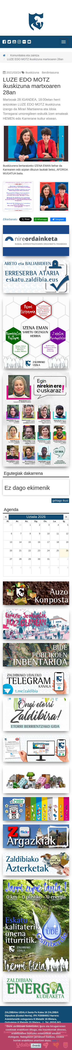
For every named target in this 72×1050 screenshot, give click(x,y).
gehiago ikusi (60, 500)
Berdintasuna (50, 72)
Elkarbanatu (10, 219)
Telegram (58, 219)
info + (55, 1040)
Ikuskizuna (32, 72)
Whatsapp (41, 219)
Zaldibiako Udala (17, 6)
